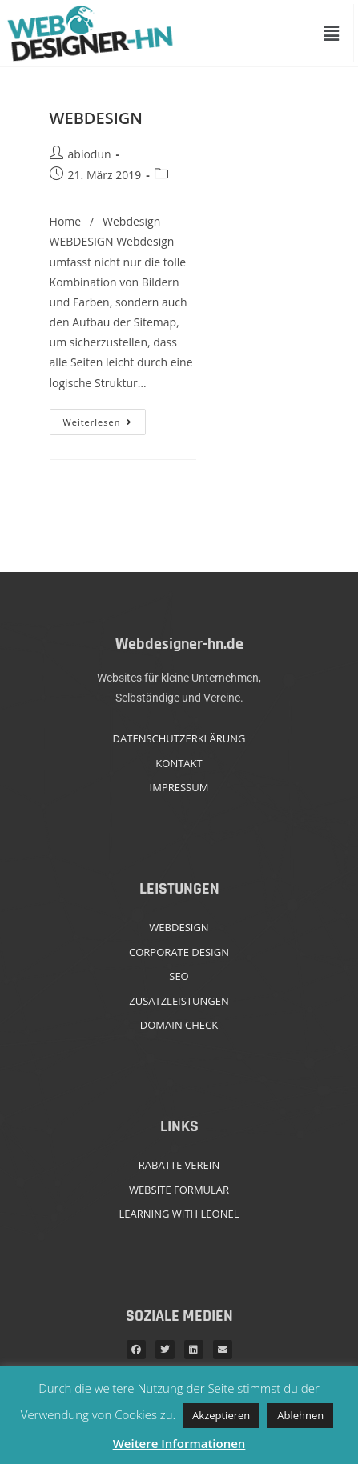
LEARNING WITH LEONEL (179, 1213)
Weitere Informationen (179, 1443)
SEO (178, 976)
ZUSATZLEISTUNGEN (179, 1001)
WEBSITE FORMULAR (179, 1189)
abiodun (89, 154)
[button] (331, 33)
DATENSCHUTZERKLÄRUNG (179, 738)
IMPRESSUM (179, 787)
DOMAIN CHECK (179, 1025)
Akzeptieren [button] (221, 1415)
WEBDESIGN (96, 118)
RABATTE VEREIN (179, 1165)
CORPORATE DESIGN (179, 952)
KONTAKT (178, 763)
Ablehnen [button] (300, 1415)
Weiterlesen (105, 418)
